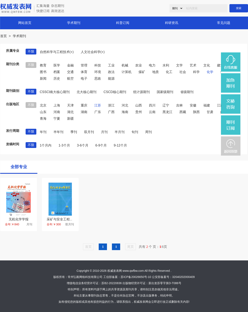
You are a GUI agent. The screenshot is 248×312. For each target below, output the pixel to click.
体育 (84, 72)
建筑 (220, 65)
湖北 (70, 112)
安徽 (193, 105)
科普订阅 (122, 23)
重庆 (84, 105)
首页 (3, 36)
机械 (125, 65)
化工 (169, 72)
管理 (84, 65)
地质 (155, 72)
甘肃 (210, 112)
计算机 (127, 72)
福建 (206, 105)
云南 (152, 112)
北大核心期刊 (86, 92)
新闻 (43, 78)
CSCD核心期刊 (114, 92)
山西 (138, 105)
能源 (111, 78)
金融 (70, 65)
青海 (43, 118)
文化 (206, 65)
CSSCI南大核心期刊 (55, 92)
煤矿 (142, 72)
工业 (111, 65)
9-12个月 (120, 145)
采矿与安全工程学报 (61, 219)
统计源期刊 (141, 92)
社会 (182, 72)
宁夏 (56, 118)
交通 (70, 72)
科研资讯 (171, 23)
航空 (70, 78)
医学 (56, 65)
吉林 (179, 105)
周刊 (148, 132)
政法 (111, 72)
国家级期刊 (165, 92)
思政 (97, 78)
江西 (220, 105)
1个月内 (46, 145)
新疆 (70, 118)
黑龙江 (167, 112)
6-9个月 (101, 145)
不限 (31, 51)
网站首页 (24, 23)
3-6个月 (82, 145)
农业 (138, 65)
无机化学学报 (18, 219)
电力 (152, 65)
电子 (84, 78)
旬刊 (135, 132)
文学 (179, 65)
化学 (210, 72)
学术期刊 (73, 23)
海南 (125, 112)
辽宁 (166, 105)
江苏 (97, 105)
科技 (97, 65)
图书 (43, 72)
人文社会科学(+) (93, 52)
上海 (56, 105)
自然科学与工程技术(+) (57, 52)
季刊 (73, 132)
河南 (56, 112)
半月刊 (120, 132)
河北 (125, 105)
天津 (70, 105)
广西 (111, 112)
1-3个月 (64, 145)
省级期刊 (186, 92)
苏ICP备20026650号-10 (136, 277)
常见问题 (223, 23)
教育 (43, 65)
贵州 (138, 112)
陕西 (196, 112)
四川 (152, 105)
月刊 (104, 132)
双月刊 (89, 132)
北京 (43, 105)
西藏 (182, 112)
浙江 (111, 105)
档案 (56, 72)
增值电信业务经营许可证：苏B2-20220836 (94, 283)
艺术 (193, 65)
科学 (196, 72)
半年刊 (58, 132)
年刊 (43, 132)
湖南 (84, 112)
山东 (43, 112)
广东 (97, 112)
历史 (56, 78)
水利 (166, 65)
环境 (97, 72)
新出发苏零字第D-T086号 (164, 283)
